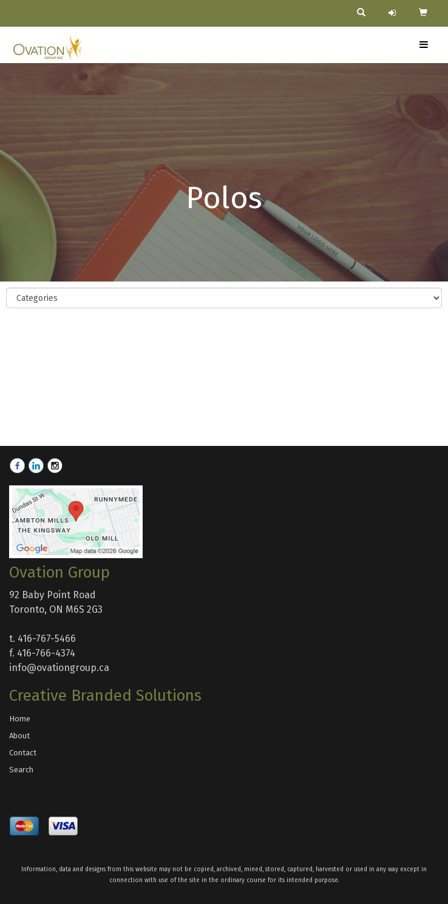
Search (21, 769)
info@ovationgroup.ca (59, 667)
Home (19, 718)
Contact (22, 752)
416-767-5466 (47, 638)
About (19, 735)
